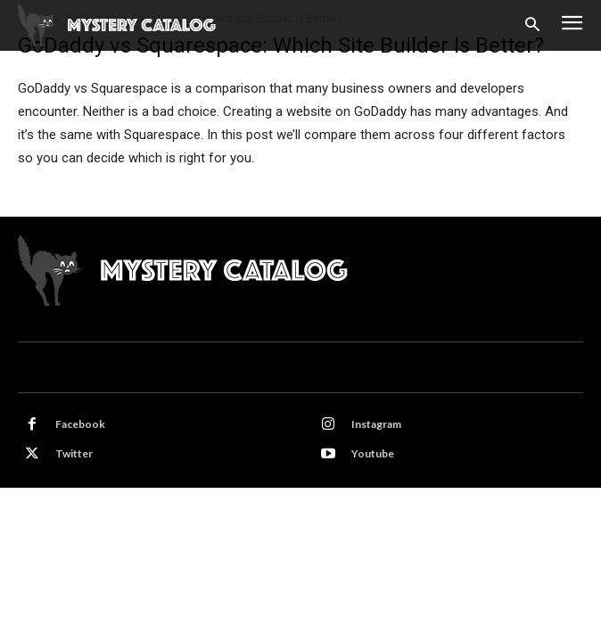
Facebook (80, 424)
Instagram (376, 424)
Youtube (372, 453)
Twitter (74, 453)
